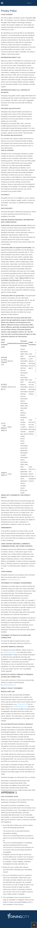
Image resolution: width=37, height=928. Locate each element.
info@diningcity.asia (13, 579)
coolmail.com (22, 704)
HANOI (29, 3)
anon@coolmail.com (19, 706)
